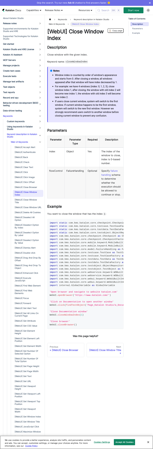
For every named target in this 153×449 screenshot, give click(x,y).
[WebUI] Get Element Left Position (27, 339)
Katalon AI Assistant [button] (12, 54)
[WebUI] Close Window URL (28, 207)
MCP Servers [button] (9, 60)
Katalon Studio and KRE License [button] (18, 49)
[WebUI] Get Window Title (27, 421)
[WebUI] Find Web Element (28, 285)
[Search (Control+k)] (109, 10)
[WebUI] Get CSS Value (26, 325)
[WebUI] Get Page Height (27, 366)
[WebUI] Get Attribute (25, 321)
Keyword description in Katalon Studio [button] (22, 135)
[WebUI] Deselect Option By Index (27, 226)
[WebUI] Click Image (25, 177)
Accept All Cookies (124, 442)
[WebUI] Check (22, 162)
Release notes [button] (10, 23)
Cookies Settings (102, 442)
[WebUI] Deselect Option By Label (27, 233)
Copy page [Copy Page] (115, 30)
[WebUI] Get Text (23, 376)
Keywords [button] (8, 116)
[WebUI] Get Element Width (28, 346)
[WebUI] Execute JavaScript (23, 279)
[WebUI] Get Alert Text (26, 308)
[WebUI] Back (21, 157)
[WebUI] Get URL (23, 381)
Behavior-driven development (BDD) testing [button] (20, 104)
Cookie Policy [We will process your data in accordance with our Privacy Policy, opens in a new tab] (31, 446)
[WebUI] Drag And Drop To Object (28, 266)
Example (136, 33)
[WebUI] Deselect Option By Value (27, 241)
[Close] (148, 442)
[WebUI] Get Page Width (27, 371)
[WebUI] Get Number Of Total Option (26, 359)
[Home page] (50, 19)
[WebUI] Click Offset (25, 182)
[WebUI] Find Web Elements (23, 291)
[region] (76, 442)
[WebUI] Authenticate (25, 152)
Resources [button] (84, 10)
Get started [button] (8, 44)
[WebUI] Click (21, 172)
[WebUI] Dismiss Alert (25, 247)
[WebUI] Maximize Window (28, 431)
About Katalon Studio (13, 18)
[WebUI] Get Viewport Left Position (27, 395)
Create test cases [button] (11, 71)
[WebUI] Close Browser (26, 187)
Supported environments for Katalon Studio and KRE (20, 30)
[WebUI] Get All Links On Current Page (27, 314)
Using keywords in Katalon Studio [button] (20, 128)
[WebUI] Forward (23, 303)
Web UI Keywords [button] (19, 142)
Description (137, 24)
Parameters (137, 28)
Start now (133, 10)
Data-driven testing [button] (12, 110)
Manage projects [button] (11, 65)
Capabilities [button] (32, 10)
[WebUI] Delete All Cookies (28, 212)
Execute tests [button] (9, 76)
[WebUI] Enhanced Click (26, 273)
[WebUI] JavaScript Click (27, 426)
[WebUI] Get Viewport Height (25, 387)
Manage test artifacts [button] (13, 81)
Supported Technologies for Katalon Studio (20, 37)
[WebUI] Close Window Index (26, 193)
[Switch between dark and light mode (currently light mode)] (148, 10)
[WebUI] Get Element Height (25, 332)
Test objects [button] (9, 87)
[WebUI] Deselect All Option (25, 218)
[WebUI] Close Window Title (26, 201)
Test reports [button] (9, 92)
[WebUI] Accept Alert (25, 147)
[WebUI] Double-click (25, 252)
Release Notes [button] (52, 10)
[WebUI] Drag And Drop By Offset (28, 259)
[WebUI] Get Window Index (28, 416)
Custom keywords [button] (16, 121)
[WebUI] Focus (22, 298)
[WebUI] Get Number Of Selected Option (26, 352)
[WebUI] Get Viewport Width (25, 410)
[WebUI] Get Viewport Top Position (27, 402)
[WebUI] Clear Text (24, 167)
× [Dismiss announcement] (150, 3)
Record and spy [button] (11, 97)
